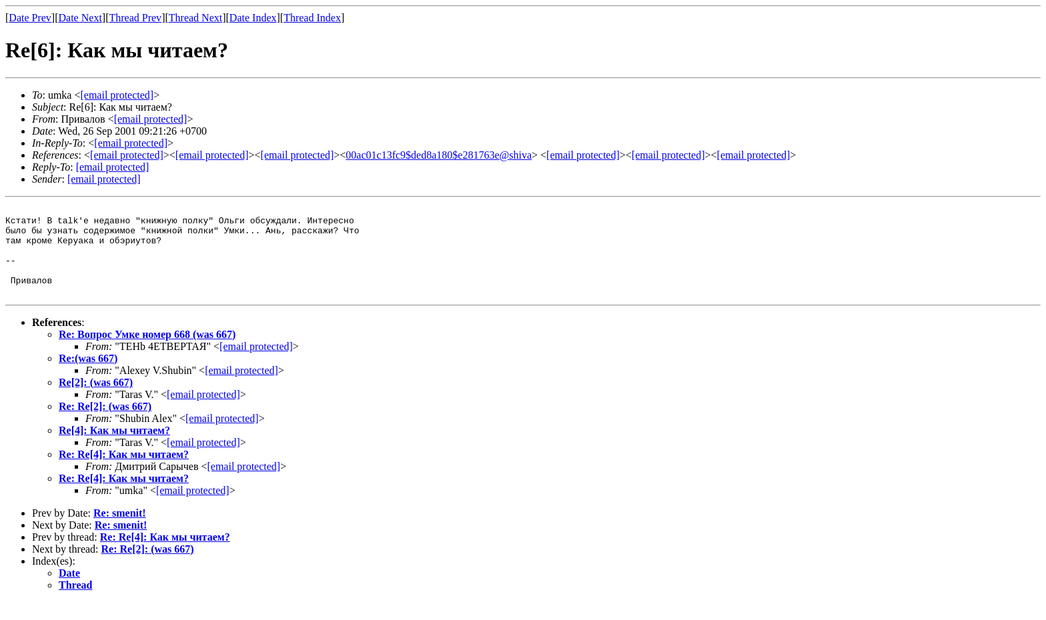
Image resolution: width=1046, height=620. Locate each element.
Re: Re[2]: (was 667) (105, 424)
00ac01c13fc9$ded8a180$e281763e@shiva (439, 155)
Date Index (253, 17)
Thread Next (195, 17)
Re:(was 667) (88, 376)
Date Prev (30, 17)
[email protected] (256, 364)
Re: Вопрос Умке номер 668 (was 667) (147, 352)
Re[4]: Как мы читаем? (114, 448)
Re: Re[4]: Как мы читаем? (124, 472)
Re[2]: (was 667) (96, 400)
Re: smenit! (119, 531)
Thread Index (312, 17)
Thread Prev (135, 17)
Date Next (80, 17)
